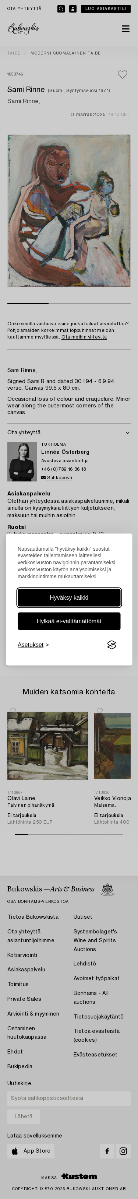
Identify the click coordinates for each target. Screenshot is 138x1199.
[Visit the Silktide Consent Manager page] (111, 645)
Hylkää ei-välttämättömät (68, 621)
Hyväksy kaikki (69, 598)
